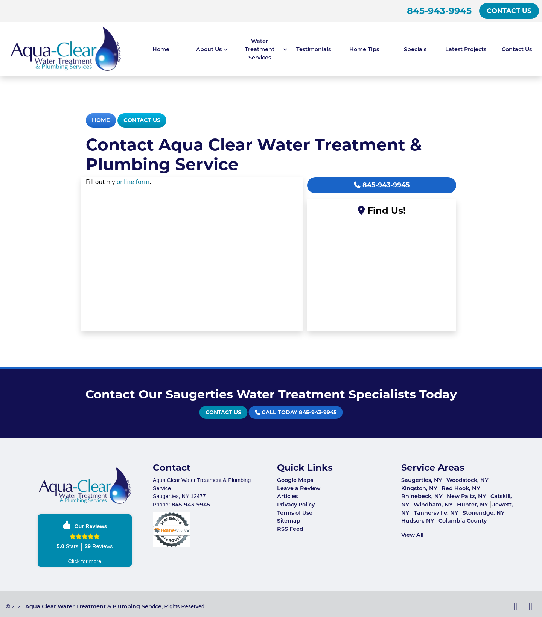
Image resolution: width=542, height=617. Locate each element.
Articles (287, 496)
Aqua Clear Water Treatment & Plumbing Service (93, 606)
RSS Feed (290, 529)
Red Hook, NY (461, 488)
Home (101, 120)
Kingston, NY (419, 488)
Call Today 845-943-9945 (286, 412)
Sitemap (288, 520)
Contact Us (509, 11)
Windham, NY (433, 504)
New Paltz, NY (466, 496)
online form (133, 182)
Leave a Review (298, 488)
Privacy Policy (296, 504)
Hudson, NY (417, 520)
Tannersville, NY (436, 512)
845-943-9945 (439, 10)
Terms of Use (294, 512)
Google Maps (295, 480)
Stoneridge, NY (484, 512)
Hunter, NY (472, 504)
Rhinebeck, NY (422, 496)
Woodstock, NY (467, 480)
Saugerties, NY (421, 480)
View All (412, 535)
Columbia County (462, 520)
